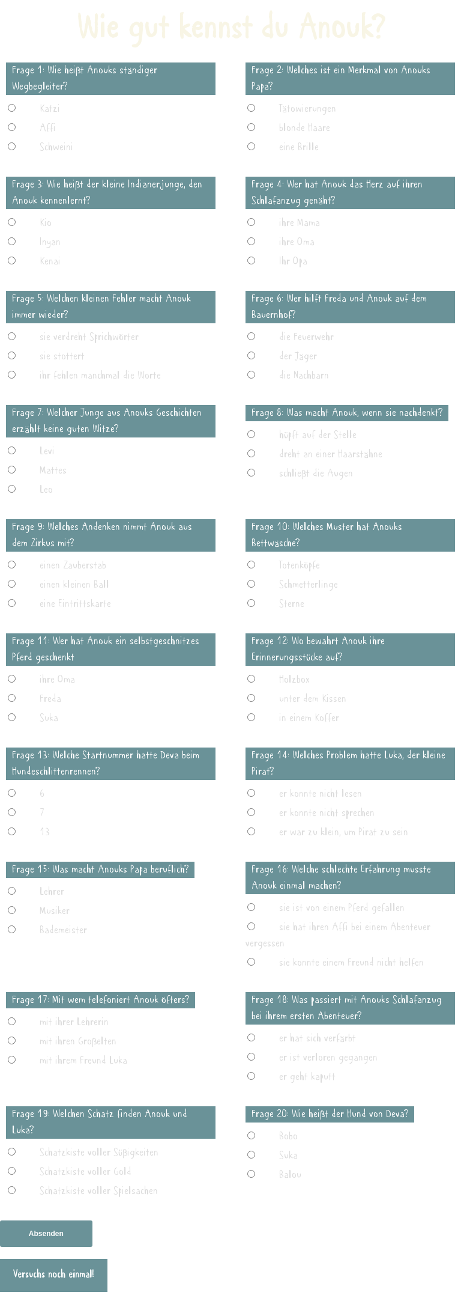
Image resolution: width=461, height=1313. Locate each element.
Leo (46, 490)
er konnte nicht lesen (320, 794)
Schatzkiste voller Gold (85, 1172)
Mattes (53, 470)
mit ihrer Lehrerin (74, 1022)
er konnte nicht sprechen (327, 813)
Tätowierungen (307, 109)
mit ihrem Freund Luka (83, 1060)
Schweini (56, 147)
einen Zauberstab (73, 565)
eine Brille (299, 147)
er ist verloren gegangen (328, 1057)
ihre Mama (299, 223)
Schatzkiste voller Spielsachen (99, 1191)
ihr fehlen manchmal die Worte (100, 375)
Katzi (50, 109)
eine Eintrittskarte (75, 604)
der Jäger (298, 356)
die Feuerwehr (306, 337)
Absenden (46, 1233)
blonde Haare (304, 128)
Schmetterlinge (308, 584)
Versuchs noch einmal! (53, 1275)
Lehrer (52, 892)
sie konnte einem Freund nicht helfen (351, 962)
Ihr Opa (293, 261)
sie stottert (62, 356)
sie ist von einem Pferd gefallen (342, 908)
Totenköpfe (299, 565)
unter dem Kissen (312, 699)
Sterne (291, 604)
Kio (46, 223)
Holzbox (294, 679)
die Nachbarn (304, 375)
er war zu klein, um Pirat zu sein (343, 832)
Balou (290, 1175)
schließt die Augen (316, 473)
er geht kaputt (307, 1077)
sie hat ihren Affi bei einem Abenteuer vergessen (338, 935)
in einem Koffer (309, 718)
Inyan (50, 242)
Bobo (288, 1136)
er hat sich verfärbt (317, 1038)
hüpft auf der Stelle (318, 435)
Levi (47, 451)
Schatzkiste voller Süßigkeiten (99, 1152)
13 (45, 832)
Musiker (55, 911)
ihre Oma (297, 242)
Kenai (50, 261)
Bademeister (63, 930)
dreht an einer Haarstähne (330, 454)
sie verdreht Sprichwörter (89, 337)
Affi (48, 128)
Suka (49, 718)
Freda (50, 699)
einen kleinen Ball (74, 584)
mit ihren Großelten (78, 1041)
